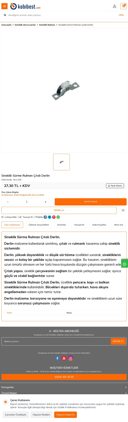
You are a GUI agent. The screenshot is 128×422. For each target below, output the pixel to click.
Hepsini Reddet (41, 414)
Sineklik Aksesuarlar (25, 24)
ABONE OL (118, 341)
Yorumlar (61, 224)
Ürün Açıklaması (12, 224)
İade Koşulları (99, 224)
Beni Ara (118, 224)
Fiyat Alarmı (115, 186)
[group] (64, 90)
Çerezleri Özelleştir (15, 414)
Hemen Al (59, 210)
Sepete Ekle (90, 201)
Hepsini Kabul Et (65, 414)
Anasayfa (6, 24)
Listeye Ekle (9, 217)
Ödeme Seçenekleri (39, 224)
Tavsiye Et (26, 217)
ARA (121, 15)
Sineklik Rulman (47, 24)
